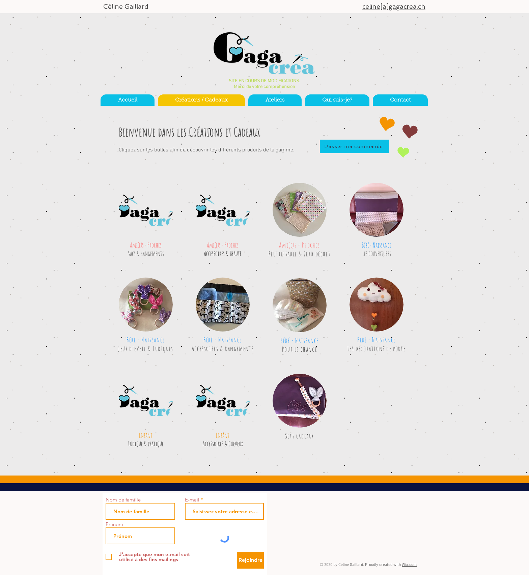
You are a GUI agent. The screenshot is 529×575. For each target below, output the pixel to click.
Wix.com (409, 565)
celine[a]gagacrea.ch (393, 6)
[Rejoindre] (250, 560)
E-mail (192, 499)
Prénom (114, 524)
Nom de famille (123, 499)
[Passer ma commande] (354, 146)
